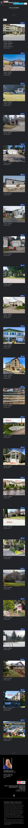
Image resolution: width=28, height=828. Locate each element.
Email (5, 777)
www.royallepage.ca (9, 802)
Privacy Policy (18, 802)
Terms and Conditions (15, 803)
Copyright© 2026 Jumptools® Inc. (9, 823)
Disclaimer (6, 803)
